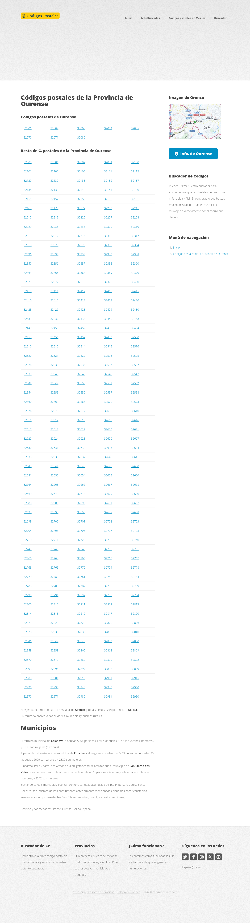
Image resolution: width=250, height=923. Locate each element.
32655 (108, 475)
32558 (135, 392)
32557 (108, 392)
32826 (135, 623)
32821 (28, 623)
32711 (55, 540)
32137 (135, 181)
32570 (108, 402)
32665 (55, 485)
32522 (81, 356)
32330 (108, 245)
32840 (135, 632)
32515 (108, 346)
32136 (108, 181)
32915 (135, 678)
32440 (108, 319)
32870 (28, 660)
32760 (28, 558)
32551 (108, 383)
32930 (55, 687)
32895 (28, 669)
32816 (81, 614)
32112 (135, 171)
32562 (55, 402)
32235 (55, 227)
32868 (108, 650)
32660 (135, 475)
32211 (135, 208)
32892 (135, 660)
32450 (55, 328)
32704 (28, 531)
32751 (135, 549)
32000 (28, 162)
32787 (81, 586)
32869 (135, 650)
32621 (135, 429)
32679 (108, 494)
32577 (81, 411)
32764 (55, 558)
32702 (108, 521)
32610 (135, 411)
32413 (108, 291)
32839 (108, 632)
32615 (108, 420)
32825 (108, 623)
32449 (28, 328)
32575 (55, 411)
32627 (135, 438)
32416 (28, 300)
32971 (55, 696)
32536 (108, 365)
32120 (28, 181)
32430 (135, 309)
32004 (108, 128)
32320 (55, 245)
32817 (108, 614)
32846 (28, 641)
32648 (108, 466)
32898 (108, 669)
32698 (135, 512)
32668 (135, 485)
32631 (55, 448)
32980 (81, 696)
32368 (81, 273)
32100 (135, 162)
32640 (108, 457)
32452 (81, 328)
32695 (55, 512)
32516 (135, 346)
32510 (28, 346)
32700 (55, 521)
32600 (108, 411)
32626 (108, 438)
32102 (55, 171)
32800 (28, 604)
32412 (81, 291)
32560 (28, 402)
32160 (108, 199)
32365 (28, 273)
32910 (81, 678)
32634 (135, 448)
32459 (108, 337)
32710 (28, 540)
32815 (55, 614)
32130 (55, 181)
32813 (135, 604)
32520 (28, 356)
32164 (28, 208)
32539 (28, 374)
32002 (55, 128)
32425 (28, 309)
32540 (55, 374)
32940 (81, 687)
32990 (135, 696)
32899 (135, 669)
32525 (135, 356)
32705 (55, 531)
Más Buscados (150, 18)
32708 (135, 531)
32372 (55, 282)
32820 (135, 614)
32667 (108, 485)
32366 (55, 273)
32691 (108, 503)
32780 (55, 577)
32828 (28, 632)
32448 (135, 319)
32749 (81, 549)
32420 (135, 300)
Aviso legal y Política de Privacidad (93, 892)
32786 (55, 586)
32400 (135, 282)
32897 (81, 669)
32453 (108, 328)
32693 (28, 512)
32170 (55, 208)
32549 (55, 383)
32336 (28, 254)
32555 (55, 392)
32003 (81, 128)
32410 (28, 291)
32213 (55, 217)
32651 (28, 475)
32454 (135, 328)
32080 (81, 137)
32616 (135, 420)
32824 (81, 623)
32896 (55, 669)
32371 (28, 282)
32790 (28, 595)
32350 (28, 263)
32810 (55, 604)
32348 (135, 254)
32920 (28, 687)
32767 (135, 558)
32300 (108, 227)
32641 (135, 457)
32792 (81, 595)
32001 (28, 128)
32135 (81, 181)
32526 (28, 365)
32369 (108, 273)
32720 (81, 540)
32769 (55, 567)
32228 (135, 217)
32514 (81, 346)
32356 (55, 263)
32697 (108, 512)
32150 (135, 190)
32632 (81, 448)
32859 (55, 650)
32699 (28, 521)
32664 (28, 485)
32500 (135, 337)
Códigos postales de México (187, 18)
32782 (108, 577)
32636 (55, 457)
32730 (108, 540)
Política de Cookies (128, 892)
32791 (55, 595)
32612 (55, 420)
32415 (135, 291)
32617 (28, 429)
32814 (28, 614)
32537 (135, 365)
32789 (135, 586)
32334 (135, 245)
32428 (81, 309)
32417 (55, 300)
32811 (81, 604)
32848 (81, 641)
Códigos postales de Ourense (48, 116)
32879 (55, 660)
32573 (135, 402)
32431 (28, 319)
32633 (108, 448)
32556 (81, 392)
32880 (81, 660)
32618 (55, 429)
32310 (135, 227)
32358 (108, 263)
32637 (81, 457)
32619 (81, 429)
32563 (81, 402)
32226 (81, 217)
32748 (55, 549)
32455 (28, 337)
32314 (81, 236)
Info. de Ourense (196, 153)
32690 (81, 503)
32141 (108, 190)
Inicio (128, 18)
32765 (81, 558)
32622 (28, 438)
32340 (108, 254)
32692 (135, 503)
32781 (81, 577)
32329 (81, 245)
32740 (135, 540)
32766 (108, 558)
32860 (81, 650)
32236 (81, 227)
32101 (28, 171)
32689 (55, 503)
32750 (108, 549)
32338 (81, 254)
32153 (81, 199)
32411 (55, 291)
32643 (28, 466)
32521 (55, 356)
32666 (81, 485)
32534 (81, 365)
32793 (108, 595)
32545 (81, 374)
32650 (135, 466)
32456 (55, 337)
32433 (81, 319)
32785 (28, 586)
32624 (55, 438)
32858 (28, 650)
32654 (81, 475)
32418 (81, 300)
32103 (81, 171)
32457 (81, 337)
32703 (135, 521)
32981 (108, 696)
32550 (81, 383)
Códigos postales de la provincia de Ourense (200, 254)
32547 (135, 374)
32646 (81, 466)
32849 (108, 641)
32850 (135, 641)
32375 (108, 282)
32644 (55, 466)
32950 (108, 687)
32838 (81, 632)
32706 (81, 531)
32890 (108, 660)
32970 (28, 696)
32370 (135, 273)
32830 (55, 632)
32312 (55, 236)
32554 (28, 392)
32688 (28, 503)
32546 (108, 374)
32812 (108, 604)
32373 (81, 282)
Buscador (220, 18)
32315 (108, 236)
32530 (55, 365)
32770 (81, 567)
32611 (28, 420)
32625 (81, 438)
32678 (81, 494)
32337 (55, 254)
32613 (81, 420)
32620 (108, 429)
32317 (135, 236)
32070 (28, 137)
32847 (55, 641)
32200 (108, 208)
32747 (28, 549)
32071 (55, 137)
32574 (28, 411)
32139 (55, 190)
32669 (28, 494)
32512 (55, 346)
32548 (28, 383)
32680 (135, 494)
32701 (81, 521)
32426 (55, 309)
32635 (28, 457)
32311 (28, 236)
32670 (55, 494)
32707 (108, 531)
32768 (28, 567)
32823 (55, 623)
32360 (135, 263)
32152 (55, 199)
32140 (81, 190)
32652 (55, 475)
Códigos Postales (42, 16)
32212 (28, 217)
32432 (55, 319)
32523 (108, 356)
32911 (108, 678)
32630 (28, 448)
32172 (81, 208)
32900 (28, 678)
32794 (135, 595)
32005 (135, 128)
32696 (81, 512)
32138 (28, 190)
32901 (55, 678)
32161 (135, 199)
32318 (28, 245)
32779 (28, 577)
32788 (108, 586)
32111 (108, 171)
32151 (28, 199)
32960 (135, 687)
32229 (28, 227)
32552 (135, 383)
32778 (135, 567)
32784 (135, 577)
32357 (81, 263)
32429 (108, 309)
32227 (108, 217)
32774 (108, 567)
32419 (108, 300)
